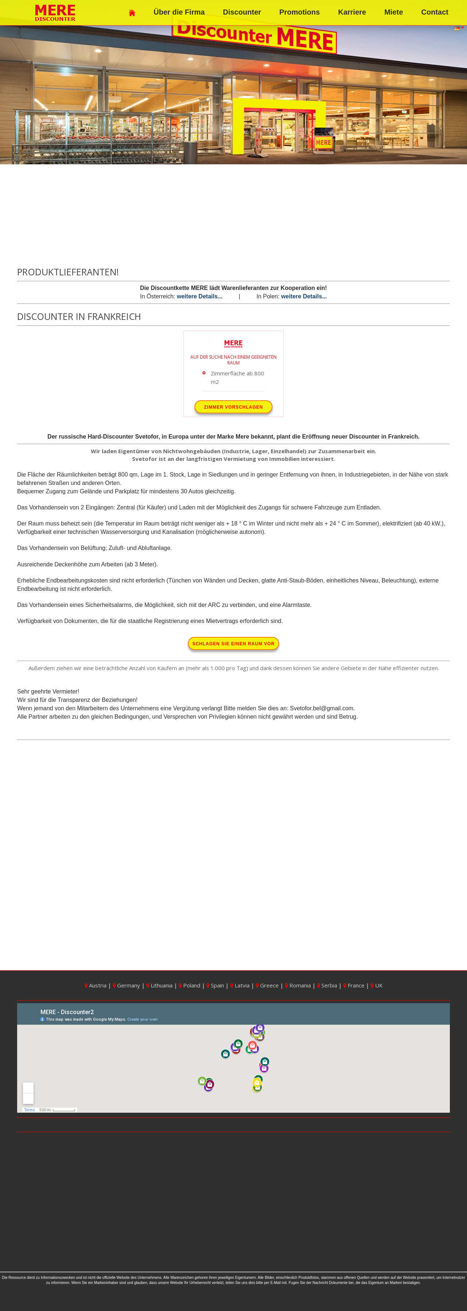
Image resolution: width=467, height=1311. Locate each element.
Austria (96, 985)
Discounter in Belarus (205, 1124)
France (354, 985)
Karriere (352, 12)
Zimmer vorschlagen (233, 407)
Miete (393, 12)
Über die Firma (179, 12)
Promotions (299, 12)
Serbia (328, 985)
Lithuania (160, 985)
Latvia (240, 985)
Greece (268, 985)
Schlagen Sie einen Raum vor (233, 643)
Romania (298, 985)
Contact (434, 12)
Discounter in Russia (262, 1124)
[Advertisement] (233, 216)
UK (377, 985)
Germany (127, 985)
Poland (190, 985)
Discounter (242, 12)
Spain (216, 985)
